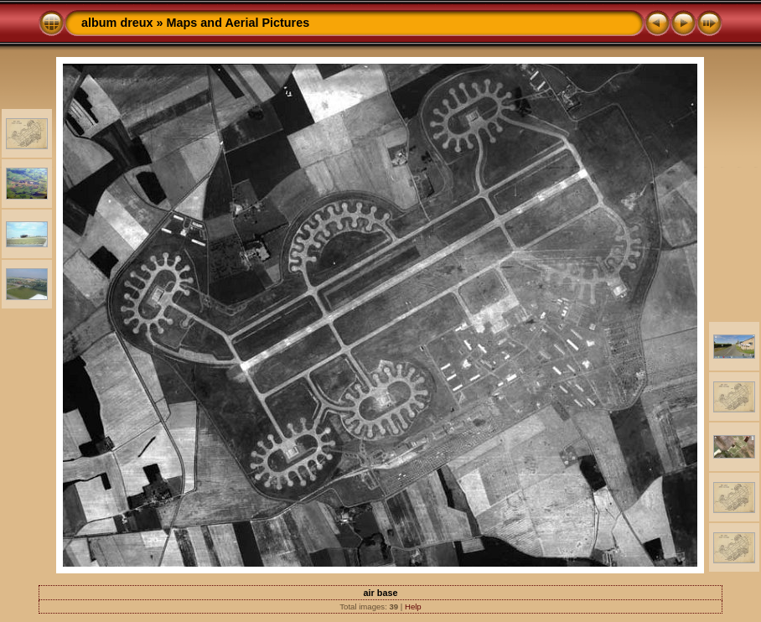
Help (413, 606)
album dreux (117, 22)
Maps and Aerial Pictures (238, 22)
